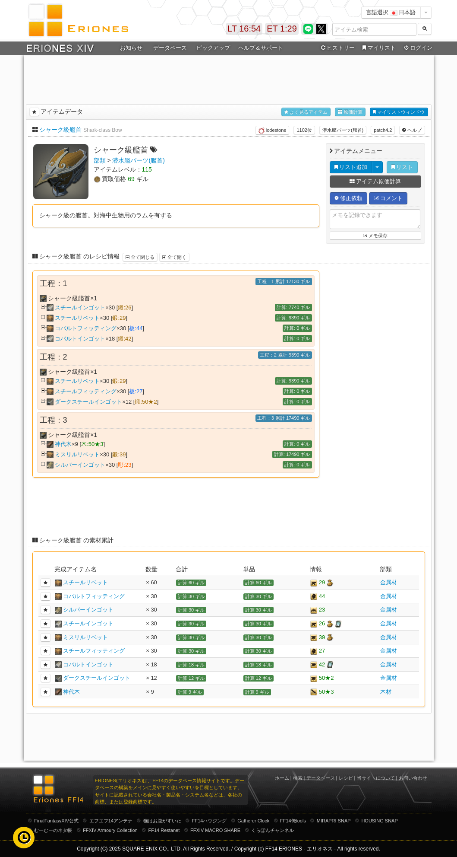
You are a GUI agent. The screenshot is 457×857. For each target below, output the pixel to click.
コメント (388, 198)
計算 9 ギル (190, 692)
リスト (402, 167)
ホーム (282, 778)
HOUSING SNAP (379, 820)
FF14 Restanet (164, 830)
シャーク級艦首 (60, 129)
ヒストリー (337, 47)
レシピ (346, 778)
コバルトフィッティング (86, 328)
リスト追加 (351, 167)
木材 (385, 691)
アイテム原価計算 (375, 181)
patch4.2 (383, 130)
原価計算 (350, 112)
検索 (298, 778)
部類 (100, 160)
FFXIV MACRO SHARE (215, 830)
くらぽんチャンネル (272, 830)
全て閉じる (140, 257)
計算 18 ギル (191, 664)
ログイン (417, 47)
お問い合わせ (413, 778)
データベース (170, 48)
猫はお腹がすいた (162, 820)
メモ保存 (375, 235)
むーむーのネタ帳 (53, 830)
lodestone (272, 130)
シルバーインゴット (80, 465)
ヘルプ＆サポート (260, 48)
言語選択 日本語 (391, 12)
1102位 (304, 130)
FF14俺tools (293, 820)
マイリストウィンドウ (399, 112)
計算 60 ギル (191, 582)
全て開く (174, 257)
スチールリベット (77, 318)
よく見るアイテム (306, 112)
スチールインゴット (80, 307)
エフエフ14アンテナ (110, 820)
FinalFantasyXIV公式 (56, 820)
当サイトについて (376, 778)
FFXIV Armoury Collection (110, 830)
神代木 (63, 444)
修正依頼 (348, 198)
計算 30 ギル (191, 596)
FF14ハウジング (209, 820)
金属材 (388, 582)
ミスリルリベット (77, 454)
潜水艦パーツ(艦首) (342, 130)
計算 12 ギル (191, 678)
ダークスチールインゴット (88, 401)
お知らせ (131, 48)
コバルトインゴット (80, 338)
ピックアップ (213, 48)
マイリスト (378, 47)
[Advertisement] (229, 78)
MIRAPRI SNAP (334, 820)
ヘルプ (412, 130)
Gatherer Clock (253, 820)
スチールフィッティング (86, 391)
